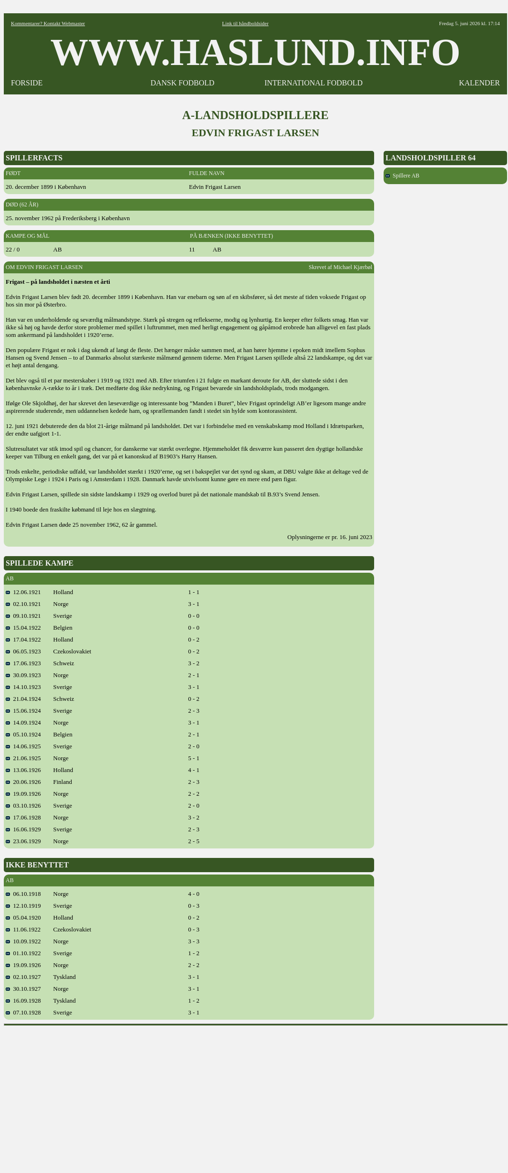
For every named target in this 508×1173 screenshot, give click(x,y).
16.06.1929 (23, 829)
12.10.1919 (23, 905)
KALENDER (479, 83)
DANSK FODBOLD (183, 83)
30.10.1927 (23, 988)
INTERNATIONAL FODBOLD (313, 83)
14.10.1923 (23, 686)
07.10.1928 (23, 1012)
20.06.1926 (23, 781)
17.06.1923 (23, 663)
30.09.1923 (23, 675)
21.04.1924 (23, 698)
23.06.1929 (23, 841)
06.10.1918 (23, 893)
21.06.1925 (23, 758)
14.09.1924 (23, 722)
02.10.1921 (23, 603)
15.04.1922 (23, 627)
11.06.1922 (23, 929)
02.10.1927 (23, 976)
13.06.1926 (23, 769)
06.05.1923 (23, 651)
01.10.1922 (23, 953)
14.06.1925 (23, 746)
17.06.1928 (23, 817)
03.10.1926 (23, 805)
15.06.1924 (23, 710)
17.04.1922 (23, 639)
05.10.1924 (23, 734)
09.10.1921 (23, 615)
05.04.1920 (23, 917)
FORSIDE (27, 83)
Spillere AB (402, 175)
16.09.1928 (23, 1000)
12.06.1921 (23, 592)
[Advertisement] (256, 1096)
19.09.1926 (23, 793)
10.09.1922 (23, 941)
